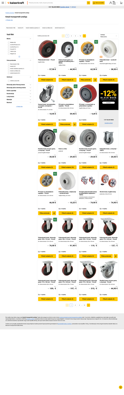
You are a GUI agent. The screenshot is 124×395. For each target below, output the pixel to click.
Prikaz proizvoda (86, 83)
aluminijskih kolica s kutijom (65, 327)
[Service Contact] (120, 387)
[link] (71, 39)
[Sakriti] (30, 42)
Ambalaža (59, 9)
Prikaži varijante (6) (67, 216)
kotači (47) (20, 31)
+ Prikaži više (9, 23)
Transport (51, 9)
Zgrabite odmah (64, 13)
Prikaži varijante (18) (68, 170)
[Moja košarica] (121, 5)
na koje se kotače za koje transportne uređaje (70, 320)
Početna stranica (9, 16)
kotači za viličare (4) (47, 31)
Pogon (35, 9)
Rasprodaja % (102, 9)
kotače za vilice (30, 322)
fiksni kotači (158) (10, 31)
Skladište (43, 9)
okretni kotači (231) (60, 31)
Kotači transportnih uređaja (22, 16)
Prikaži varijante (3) (108, 170)
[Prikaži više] (19, 60)
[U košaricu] (95, 83)
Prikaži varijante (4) (108, 83)
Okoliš (83, 9)
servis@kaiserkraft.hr (82, 1)
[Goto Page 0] (63, 39)
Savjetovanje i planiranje (71, 9)
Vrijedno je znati (92, 9)
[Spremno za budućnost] (55, 45)
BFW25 (73, 13)
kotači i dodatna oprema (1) (33, 31)
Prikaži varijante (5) (47, 83)
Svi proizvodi (21, 9)
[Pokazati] (30, 88)
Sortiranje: (103, 38)
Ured (29, 9)
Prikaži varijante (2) (67, 83)
